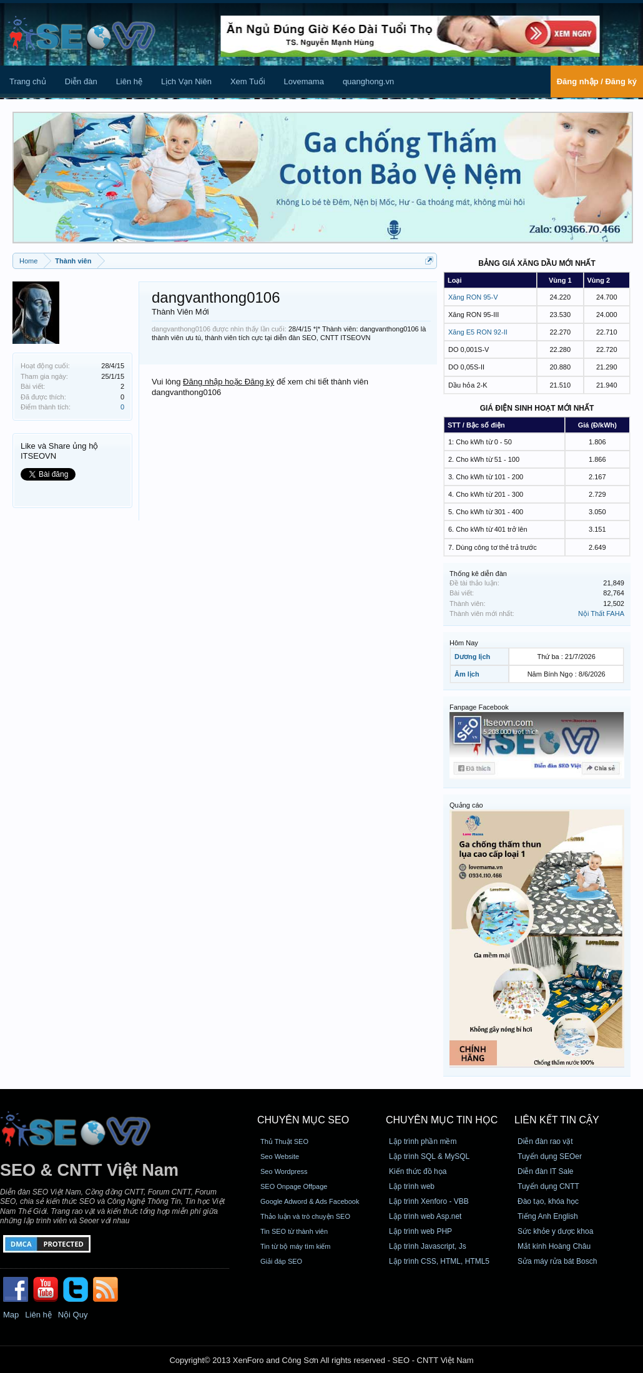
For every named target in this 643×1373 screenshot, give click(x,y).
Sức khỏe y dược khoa (555, 1231)
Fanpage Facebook (479, 707)
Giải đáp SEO (281, 1261)
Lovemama (304, 81)
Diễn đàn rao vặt (545, 1141)
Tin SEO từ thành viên (294, 1231)
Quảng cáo (466, 805)
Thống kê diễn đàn (478, 573)
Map (11, 1314)
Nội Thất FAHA (601, 613)
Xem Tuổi (247, 81)
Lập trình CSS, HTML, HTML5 (439, 1261)
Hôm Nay (463, 643)
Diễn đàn (81, 81)
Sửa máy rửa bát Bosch (557, 1261)
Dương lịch (472, 656)
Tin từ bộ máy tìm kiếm (295, 1246)
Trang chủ (27, 81)
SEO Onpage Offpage (293, 1186)
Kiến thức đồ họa (417, 1171)
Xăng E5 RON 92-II (478, 332)
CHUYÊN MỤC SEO (303, 1120)
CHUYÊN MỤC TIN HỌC (442, 1120)
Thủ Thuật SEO (284, 1141)
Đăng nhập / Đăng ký (597, 81)
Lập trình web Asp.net (425, 1216)
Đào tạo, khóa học (548, 1201)
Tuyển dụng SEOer (550, 1156)
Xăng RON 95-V (473, 297)
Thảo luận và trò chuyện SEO (305, 1216)
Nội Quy (73, 1314)
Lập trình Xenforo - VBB (429, 1201)
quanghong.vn (368, 81)
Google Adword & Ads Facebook (309, 1201)
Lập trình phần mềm (422, 1141)
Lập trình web (411, 1186)
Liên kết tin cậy (556, 1120)
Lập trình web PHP (420, 1231)
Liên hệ (129, 81)
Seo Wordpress (284, 1171)
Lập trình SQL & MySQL (429, 1156)
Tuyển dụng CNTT (548, 1186)
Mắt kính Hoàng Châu (554, 1246)
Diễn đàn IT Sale (546, 1171)
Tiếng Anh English (548, 1216)
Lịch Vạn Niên (186, 81)
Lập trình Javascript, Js (427, 1246)
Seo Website (279, 1156)
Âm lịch (466, 674)
